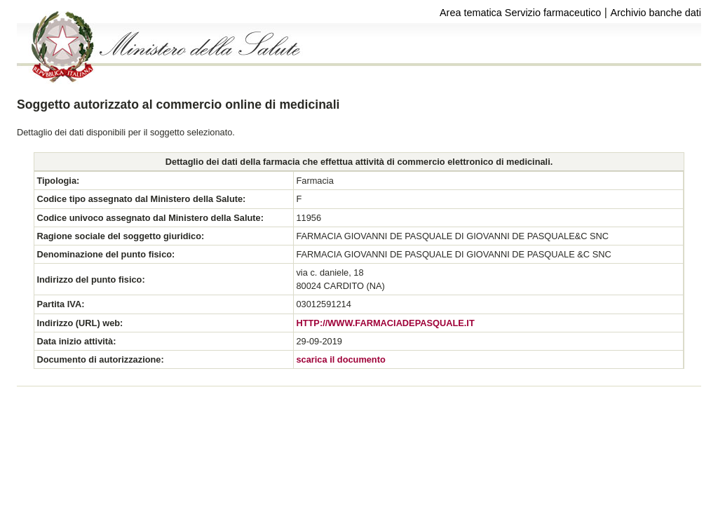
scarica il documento (340, 359)
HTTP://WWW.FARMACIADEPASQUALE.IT (385, 323)
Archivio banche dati (655, 12)
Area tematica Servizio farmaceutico (520, 12)
